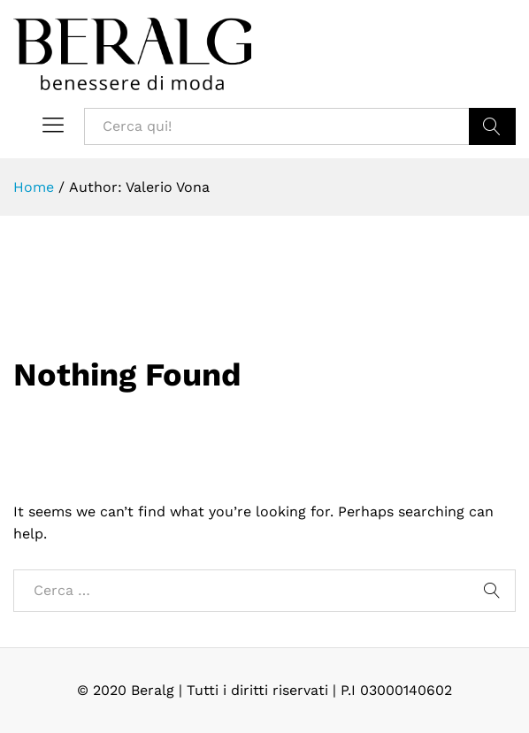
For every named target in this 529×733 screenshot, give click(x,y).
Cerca (492, 126)
